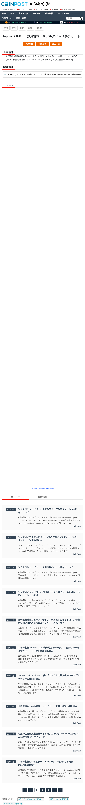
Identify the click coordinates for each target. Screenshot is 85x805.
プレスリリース (64, 13)
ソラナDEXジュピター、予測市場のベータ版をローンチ (45, 567)
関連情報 (42, 44)
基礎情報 (29, 44)
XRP (22, 28)
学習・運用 (21, 18)
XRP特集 (54, 9)
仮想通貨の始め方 (8, 9)
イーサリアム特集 (41, 9)
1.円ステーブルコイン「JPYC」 (30, 799)
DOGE (39, 28)
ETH (14, 28)
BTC (6, 28)
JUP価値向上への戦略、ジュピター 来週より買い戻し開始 (49, 706)
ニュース (56, 44)
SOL (30, 28)
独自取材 (49, 13)
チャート (37, 13)
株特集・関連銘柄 (67, 9)
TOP (4, 13)
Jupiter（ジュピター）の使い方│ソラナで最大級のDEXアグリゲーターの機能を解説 (44, 74)
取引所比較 (7, 18)
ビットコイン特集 (24, 9)
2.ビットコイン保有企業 (59, 799)
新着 (12, 13)
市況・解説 (23, 13)
